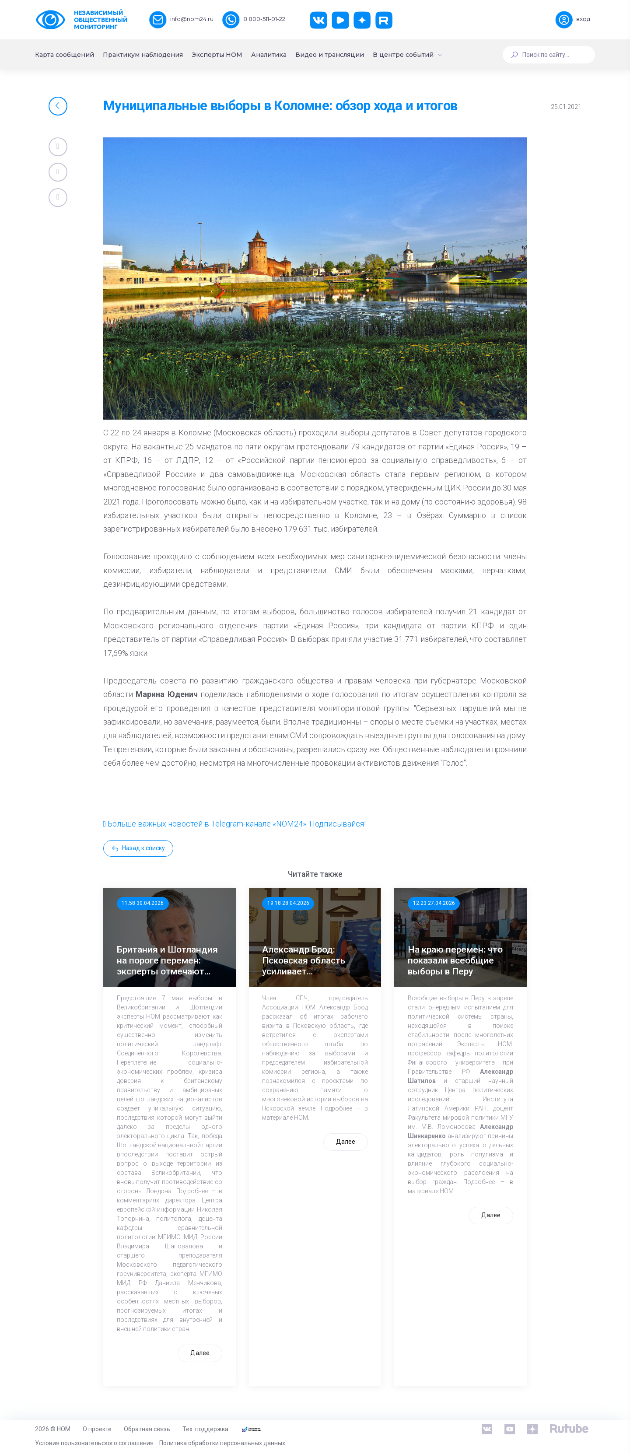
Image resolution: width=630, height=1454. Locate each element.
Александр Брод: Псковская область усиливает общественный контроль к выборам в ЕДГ (309, 961)
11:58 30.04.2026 (143, 903)
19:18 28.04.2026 (288, 903)
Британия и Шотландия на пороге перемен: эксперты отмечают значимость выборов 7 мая (167, 961)
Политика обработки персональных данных (222, 1443)
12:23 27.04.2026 (434, 903)
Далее (200, 1352)
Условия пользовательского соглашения (94, 1443)
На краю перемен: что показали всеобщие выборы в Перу (455, 960)
